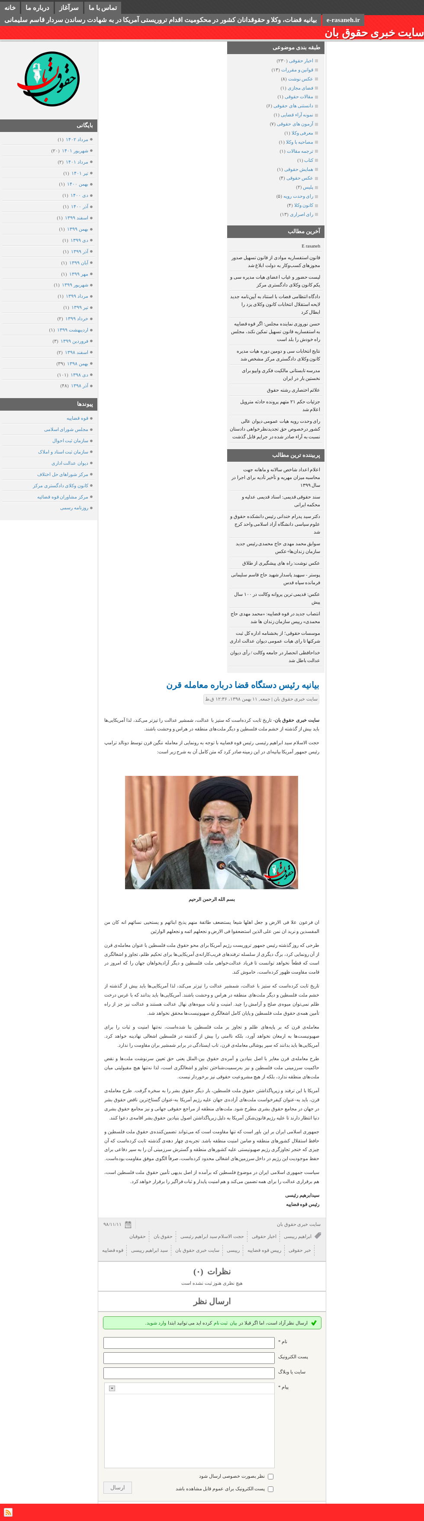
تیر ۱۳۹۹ (80, 307)
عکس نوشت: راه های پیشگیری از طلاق (281, 563)
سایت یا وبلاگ (291, 1371)
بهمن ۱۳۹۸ (77, 363)
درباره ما (37, 7)
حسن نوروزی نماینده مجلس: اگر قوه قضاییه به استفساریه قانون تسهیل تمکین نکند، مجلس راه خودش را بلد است (276, 331)
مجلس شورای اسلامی (66, 429)
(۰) (199, 1271)
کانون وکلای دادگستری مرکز (60, 485)
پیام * (283, 1386)
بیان (233, 1322)
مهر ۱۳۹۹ (78, 274)
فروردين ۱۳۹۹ (74, 341)
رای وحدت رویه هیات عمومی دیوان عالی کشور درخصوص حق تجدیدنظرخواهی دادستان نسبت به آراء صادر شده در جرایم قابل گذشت (275, 428)
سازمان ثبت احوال (70, 440)
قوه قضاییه (77, 418)
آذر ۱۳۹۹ (79, 251)
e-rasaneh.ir (343, 19)
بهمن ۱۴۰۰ (77, 184)
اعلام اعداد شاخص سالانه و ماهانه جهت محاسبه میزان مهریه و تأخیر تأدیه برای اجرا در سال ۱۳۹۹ (275, 477)
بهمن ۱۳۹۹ (77, 229)
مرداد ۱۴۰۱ (77, 161)
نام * (282, 1341)
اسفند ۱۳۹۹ (76, 217)
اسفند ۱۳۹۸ (76, 352)
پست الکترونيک (293, 1356)
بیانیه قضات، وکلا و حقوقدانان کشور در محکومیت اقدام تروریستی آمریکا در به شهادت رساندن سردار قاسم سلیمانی (160, 19)
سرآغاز (69, 7)
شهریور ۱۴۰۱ (75, 150)
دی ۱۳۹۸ (79, 374)
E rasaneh (311, 245)
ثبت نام (221, 1322)
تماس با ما (103, 7)
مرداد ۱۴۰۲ (77, 139)
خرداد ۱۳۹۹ (76, 318)
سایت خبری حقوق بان (374, 33)
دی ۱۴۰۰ (79, 195)
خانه (10, 7)
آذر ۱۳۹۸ (79, 385)
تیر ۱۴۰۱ (80, 173)
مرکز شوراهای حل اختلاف (62, 474)
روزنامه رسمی (74, 507)
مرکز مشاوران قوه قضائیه (62, 496)
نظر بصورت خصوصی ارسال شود (232, 1476)
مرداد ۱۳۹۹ (77, 296)
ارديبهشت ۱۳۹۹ (72, 329)
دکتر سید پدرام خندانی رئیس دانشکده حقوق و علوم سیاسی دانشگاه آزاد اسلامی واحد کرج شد (275, 524)
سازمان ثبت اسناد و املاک (63, 451)
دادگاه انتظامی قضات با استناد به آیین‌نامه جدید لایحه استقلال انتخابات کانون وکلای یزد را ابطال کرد (275, 304)
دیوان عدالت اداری (70, 463)
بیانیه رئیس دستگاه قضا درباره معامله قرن (242, 685)
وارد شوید (156, 1322)
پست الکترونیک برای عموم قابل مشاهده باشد (220, 1488)
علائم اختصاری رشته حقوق (293, 389)
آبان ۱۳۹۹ (78, 262)
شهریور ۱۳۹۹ (75, 284)
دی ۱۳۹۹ (79, 240)
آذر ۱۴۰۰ (79, 206)
